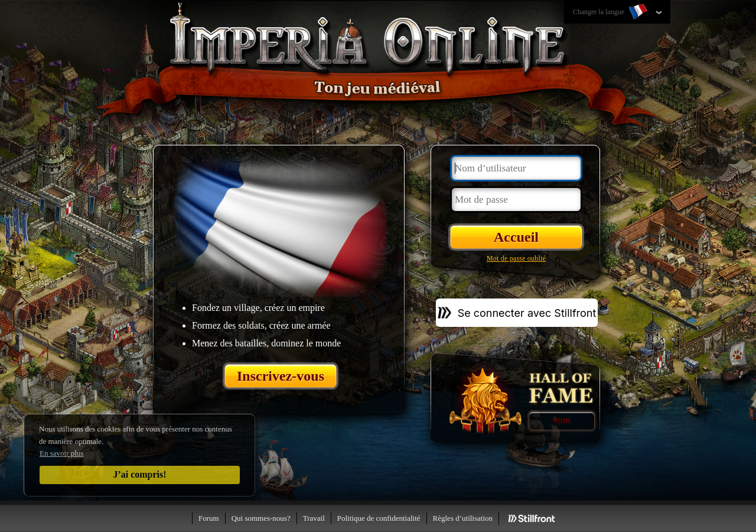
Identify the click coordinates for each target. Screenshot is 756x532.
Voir (561, 421)
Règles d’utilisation (463, 518)
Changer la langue (611, 12)
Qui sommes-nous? (261, 518)
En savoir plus (61, 453)
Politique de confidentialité (379, 518)
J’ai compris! (139, 474)
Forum (208, 518)
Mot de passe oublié (516, 258)
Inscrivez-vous (280, 376)
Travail (314, 518)
